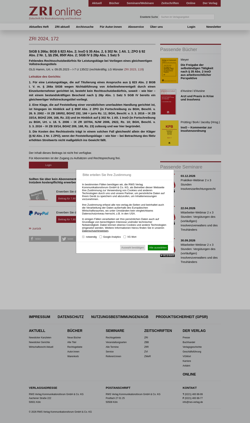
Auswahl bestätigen (132, 247)
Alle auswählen (158, 247)
